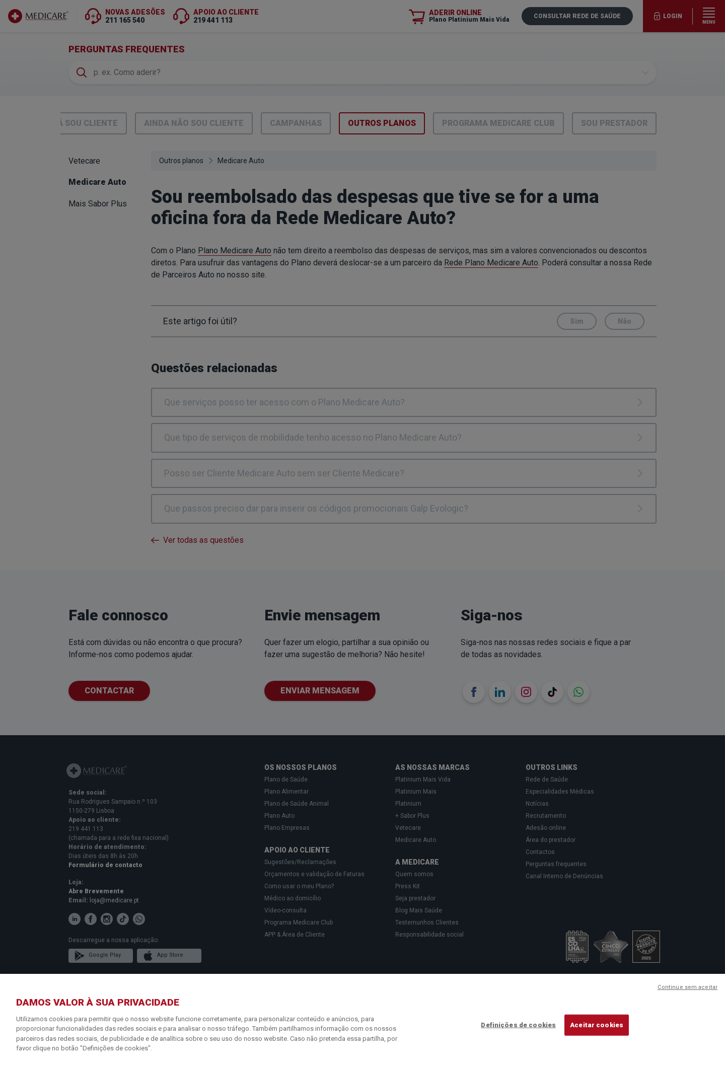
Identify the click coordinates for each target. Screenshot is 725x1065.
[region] (362, 1019)
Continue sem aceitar (687, 987)
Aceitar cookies (596, 1025)
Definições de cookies (518, 1025)
